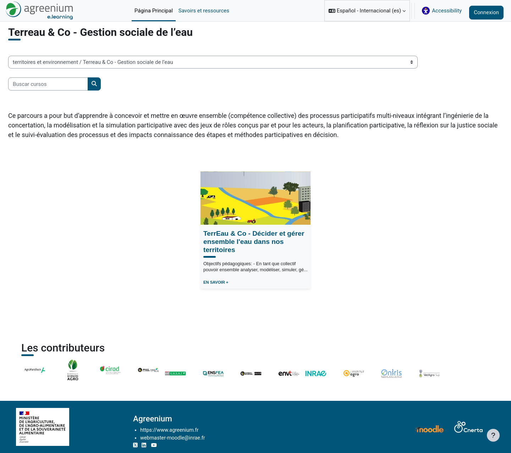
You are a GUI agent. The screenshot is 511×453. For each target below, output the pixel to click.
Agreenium (169, 417)
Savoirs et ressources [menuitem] (203, 10)
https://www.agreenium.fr (187, 429)
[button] (367, 10)
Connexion (486, 12)
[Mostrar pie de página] (493, 435)
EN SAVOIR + (215, 302)
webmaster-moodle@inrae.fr (191, 437)
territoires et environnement (82, 36)
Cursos (33, 36)
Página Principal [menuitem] (153, 10)
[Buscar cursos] (65, 103)
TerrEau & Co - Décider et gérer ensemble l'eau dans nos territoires (253, 261)
